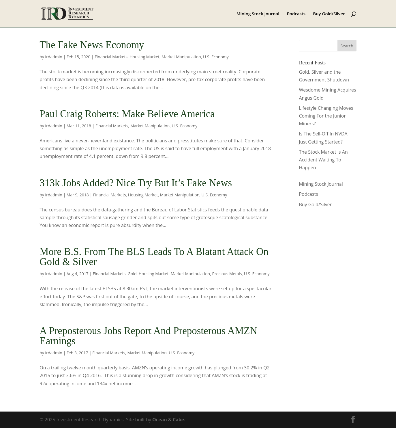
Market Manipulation (181, 56)
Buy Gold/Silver (329, 14)
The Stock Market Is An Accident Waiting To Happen (323, 160)
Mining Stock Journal (258, 14)
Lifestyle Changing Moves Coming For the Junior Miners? (326, 116)
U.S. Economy (216, 56)
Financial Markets (111, 56)
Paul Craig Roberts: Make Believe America (127, 114)
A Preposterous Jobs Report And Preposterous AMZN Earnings (148, 336)
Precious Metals (227, 273)
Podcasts (296, 14)
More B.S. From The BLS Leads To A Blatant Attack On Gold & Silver (154, 256)
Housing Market (144, 56)
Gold (132, 273)
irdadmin (53, 56)
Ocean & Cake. (168, 419)
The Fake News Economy (92, 45)
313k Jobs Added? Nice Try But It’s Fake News (136, 183)
